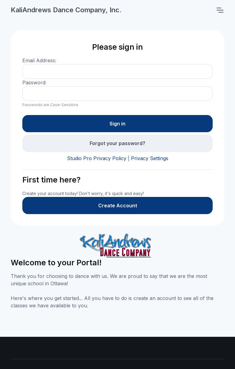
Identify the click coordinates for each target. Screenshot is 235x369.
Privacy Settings (149, 158)
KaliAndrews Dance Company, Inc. (66, 10)
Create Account (117, 205)
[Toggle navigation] (219, 10)
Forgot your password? (117, 143)
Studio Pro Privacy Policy (96, 158)
